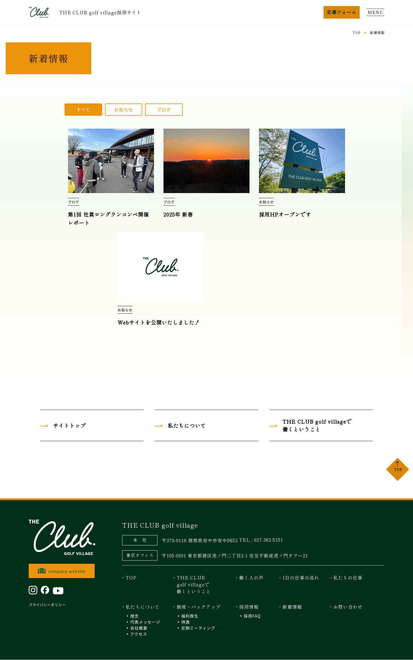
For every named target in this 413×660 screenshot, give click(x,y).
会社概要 (138, 628)
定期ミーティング (198, 628)
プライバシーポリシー (47, 604)
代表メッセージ (145, 622)
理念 (134, 616)
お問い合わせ (348, 607)
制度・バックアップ (199, 607)
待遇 (185, 622)
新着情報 (292, 607)
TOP (356, 32)
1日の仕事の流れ (301, 577)
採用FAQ (252, 616)
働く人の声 (251, 577)
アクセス (138, 634)
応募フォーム (341, 12)
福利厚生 (189, 616)
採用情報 (249, 607)
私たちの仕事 (348, 577)
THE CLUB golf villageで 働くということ (194, 584)
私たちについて (143, 607)
